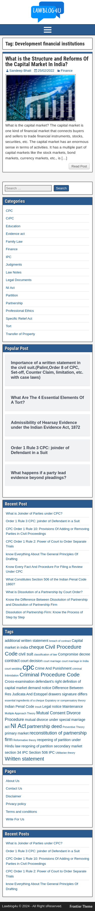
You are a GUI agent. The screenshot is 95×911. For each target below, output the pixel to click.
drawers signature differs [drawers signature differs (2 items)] (67, 694)
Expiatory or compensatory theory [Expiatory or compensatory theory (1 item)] (65, 700)
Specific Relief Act (19, 318)
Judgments (14, 264)
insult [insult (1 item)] (38, 706)
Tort (8, 326)
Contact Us (14, 788)
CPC (9, 211)
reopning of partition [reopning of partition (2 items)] (37, 746)
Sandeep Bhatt (20, 70)
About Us (12, 781)
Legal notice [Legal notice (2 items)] (52, 706)
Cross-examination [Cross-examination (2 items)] (19, 681)
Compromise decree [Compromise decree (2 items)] (74, 654)
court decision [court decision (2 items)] (32, 661)
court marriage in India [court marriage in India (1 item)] (75, 661)
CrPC (10, 218)
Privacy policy (16, 804)
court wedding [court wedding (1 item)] (13, 668)
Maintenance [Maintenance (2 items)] (73, 706)
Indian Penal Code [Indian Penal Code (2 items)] (19, 706)
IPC (8, 257)
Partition (12, 295)
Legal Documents (18, 280)
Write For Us (15, 819)
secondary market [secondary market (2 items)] (68, 746)
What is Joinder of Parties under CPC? (34, 513)
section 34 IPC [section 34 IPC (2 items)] (16, 752)
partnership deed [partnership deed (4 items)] (44, 726)
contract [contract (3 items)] (12, 660)
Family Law (14, 241)
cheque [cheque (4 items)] (36, 647)
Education (13, 226)
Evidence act (15, 234)
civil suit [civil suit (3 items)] (25, 654)
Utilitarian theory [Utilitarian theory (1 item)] (65, 752)
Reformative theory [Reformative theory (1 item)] (24, 740)
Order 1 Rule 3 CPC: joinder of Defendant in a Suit (43, 521)
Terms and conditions (21, 812)
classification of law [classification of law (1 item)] (45, 654)
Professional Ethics (20, 311)
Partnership (14, 303)
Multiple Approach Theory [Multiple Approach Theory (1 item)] (20, 713)
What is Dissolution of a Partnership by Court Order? (44, 592)
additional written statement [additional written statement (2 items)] (26, 641)
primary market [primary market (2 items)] (17, 733)
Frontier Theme (81, 906)
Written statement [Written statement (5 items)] (24, 759)
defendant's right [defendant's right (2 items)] (48, 681)
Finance (66, 70)
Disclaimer (13, 796)
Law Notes (13, 272)
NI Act (10, 288)
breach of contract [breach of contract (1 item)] (60, 640)
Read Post (79, 166)
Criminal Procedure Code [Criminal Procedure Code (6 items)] (50, 674)
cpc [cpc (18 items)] (28, 667)
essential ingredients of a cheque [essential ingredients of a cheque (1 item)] (24, 700)
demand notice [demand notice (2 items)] (39, 688)
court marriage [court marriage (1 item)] (52, 661)
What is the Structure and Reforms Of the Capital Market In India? (46, 61)
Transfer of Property (20, 334)
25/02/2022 (46, 70)
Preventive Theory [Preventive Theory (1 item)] (73, 726)
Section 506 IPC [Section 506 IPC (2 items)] (42, 752)
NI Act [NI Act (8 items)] (18, 726)
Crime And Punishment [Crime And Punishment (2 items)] (53, 668)
